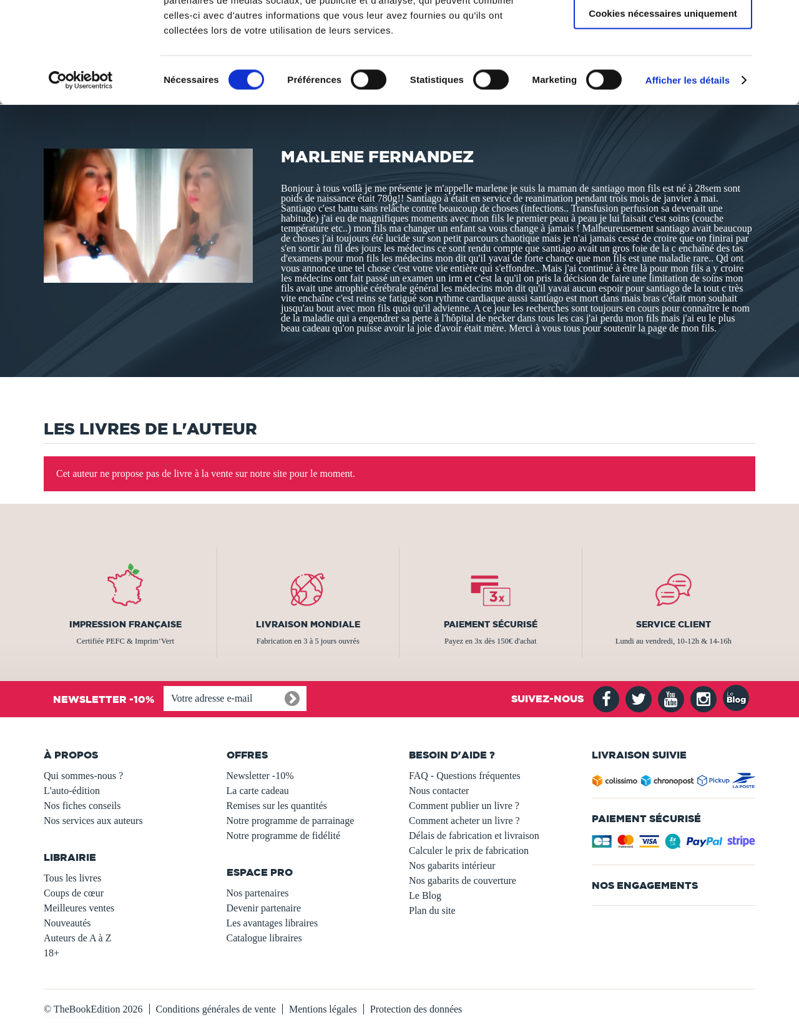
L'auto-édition (72, 790)
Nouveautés (67, 923)
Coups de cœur (74, 893)
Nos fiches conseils (82, 805)
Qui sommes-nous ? (83, 775)
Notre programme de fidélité (284, 835)
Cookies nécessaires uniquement (663, 104)
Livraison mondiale (308, 624)
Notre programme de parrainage (291, 820)
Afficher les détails (687, 170)
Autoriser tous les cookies (663, 31)
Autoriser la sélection (663, 67)
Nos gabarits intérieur (452, 865)
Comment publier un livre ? (464, 805)
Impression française (125, 624)
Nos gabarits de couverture (462, 880)
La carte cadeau (258, 790)
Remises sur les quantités (277, 805)
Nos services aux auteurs (93, 820)
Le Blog (425, 895)
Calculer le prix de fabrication (469, 850)
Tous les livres (72, 878)
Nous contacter (439, 790)
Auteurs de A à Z (77, 938)
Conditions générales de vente (216, 1009)
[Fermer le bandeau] (779, 19)
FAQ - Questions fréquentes (465, 775)
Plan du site (432, 910)
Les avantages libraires (272, 923)
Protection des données (416, 1009)
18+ (51, 953)
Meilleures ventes (79, 908)
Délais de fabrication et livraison (474, 835)
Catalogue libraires (264, 938)
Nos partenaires (258, 893)
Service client (673, 624)
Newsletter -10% (260, 775)
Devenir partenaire (264, 908)
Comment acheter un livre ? (464, 820)
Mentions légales (323, 1009)
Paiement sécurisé (490, 624)
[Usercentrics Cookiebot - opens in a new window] (80, 171)
